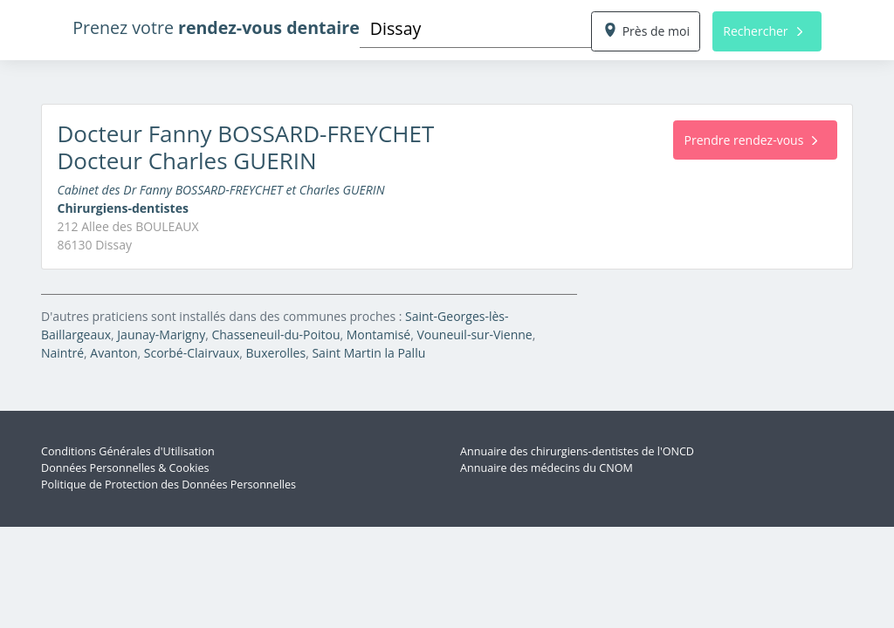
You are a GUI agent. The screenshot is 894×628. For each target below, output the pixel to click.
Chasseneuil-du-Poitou (275, 334)
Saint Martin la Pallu (368, 353)
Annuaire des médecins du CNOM (546, 468)
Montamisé (378, 334)
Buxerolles (276, 353)
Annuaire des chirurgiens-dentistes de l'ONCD (577, 451)
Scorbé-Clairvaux (192, 353)
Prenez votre (216, 27)
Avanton (113, 353)
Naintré (62, 353)
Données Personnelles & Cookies (125, 468)
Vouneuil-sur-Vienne (474, 334)
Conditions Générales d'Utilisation (128, 451)
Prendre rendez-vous (751, 140)
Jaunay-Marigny (161, 334)
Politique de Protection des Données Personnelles (168, 484)
